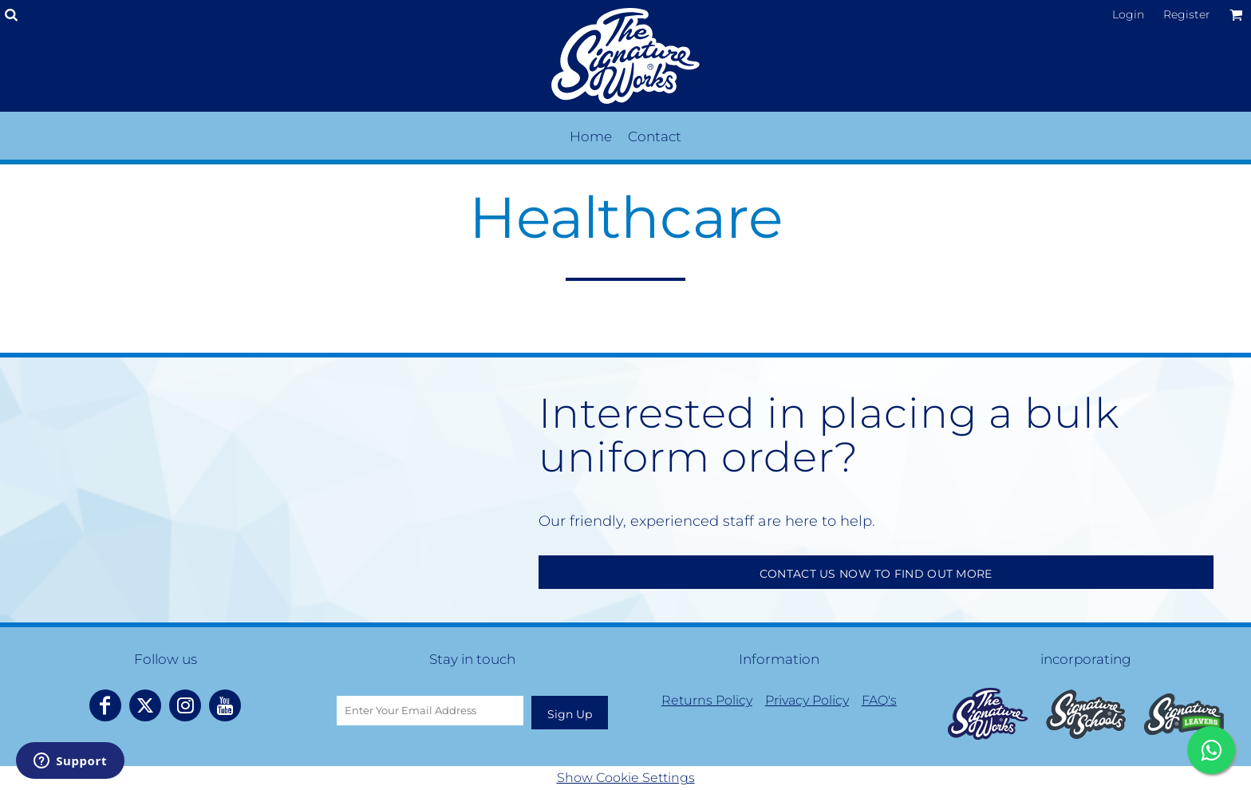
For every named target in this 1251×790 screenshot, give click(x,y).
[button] (988, 714)
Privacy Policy (807, 700)
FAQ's (879, 700)
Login (1128, 14)
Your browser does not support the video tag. (274, 487)
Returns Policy (706, 700)
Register (1186, 14)
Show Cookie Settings (626, 777)
